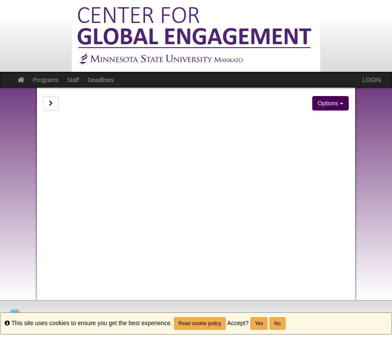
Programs (46, 80)
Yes (259, 323)
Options (330, 103)
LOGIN (371, 80)
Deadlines (100, 80)
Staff (73, 80)
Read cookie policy (200, 323)
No (277, 323)
